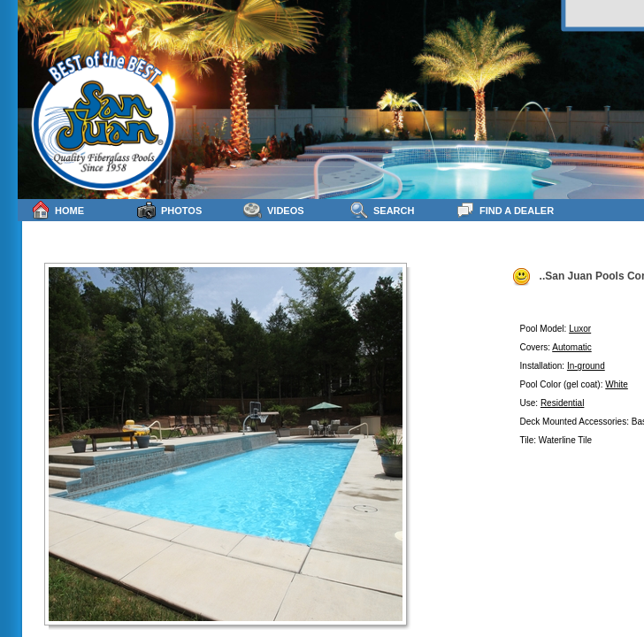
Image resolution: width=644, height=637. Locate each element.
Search (381, 210)
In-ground (586, 366)
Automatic (571, 347)
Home (57, 210)
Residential (562, 403)
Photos (169, 210)
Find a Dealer (505, 210)
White (616, 384)
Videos (273, 210)
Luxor (580, 329)
